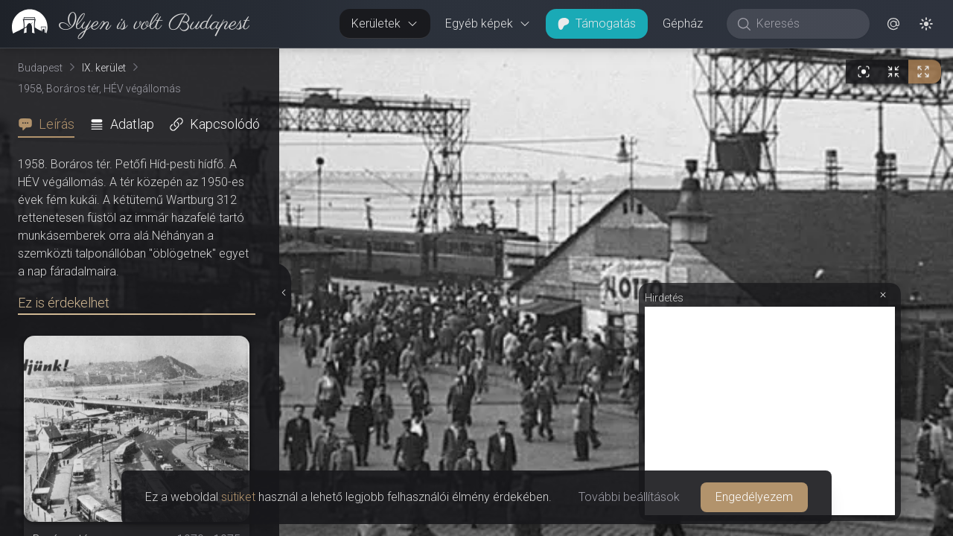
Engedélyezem (754, 497)
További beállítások (629, 497)
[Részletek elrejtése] (284, 292)
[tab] (50, 124)
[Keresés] (806, 24)
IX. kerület (104, 68)
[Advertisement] (770, 411)
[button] (893, 24)
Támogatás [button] (597, 23)
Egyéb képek (488, 23)
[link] (124, 24)
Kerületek (384, 23)
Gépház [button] (683, 23)
